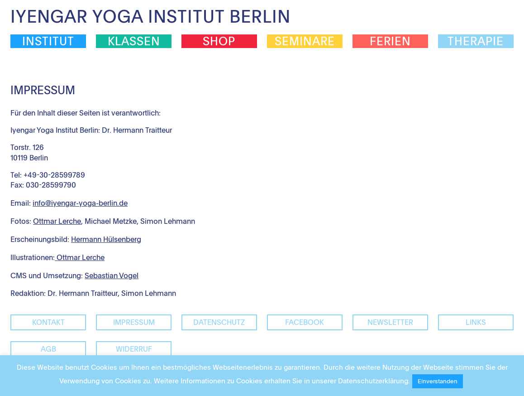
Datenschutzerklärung (373, 380)
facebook (304, 322)
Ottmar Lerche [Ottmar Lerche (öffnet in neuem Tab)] (57, 221)
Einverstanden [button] (437, 381)
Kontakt (48, 322)
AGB (48, 349)
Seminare (305, 41)
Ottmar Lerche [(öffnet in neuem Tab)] (80, 257)
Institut (48, 41)
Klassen (134, 41)
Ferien (390, 41)
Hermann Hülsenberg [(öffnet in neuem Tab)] (106, 239)
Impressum (134, 322)
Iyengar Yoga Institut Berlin (150, 16)
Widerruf (134, 349)
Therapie (476, 41)
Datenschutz (219, 322)
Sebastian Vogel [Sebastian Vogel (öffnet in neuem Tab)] (111, 275)
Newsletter (390, 322)
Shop (219, 41)
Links (476, 322)
